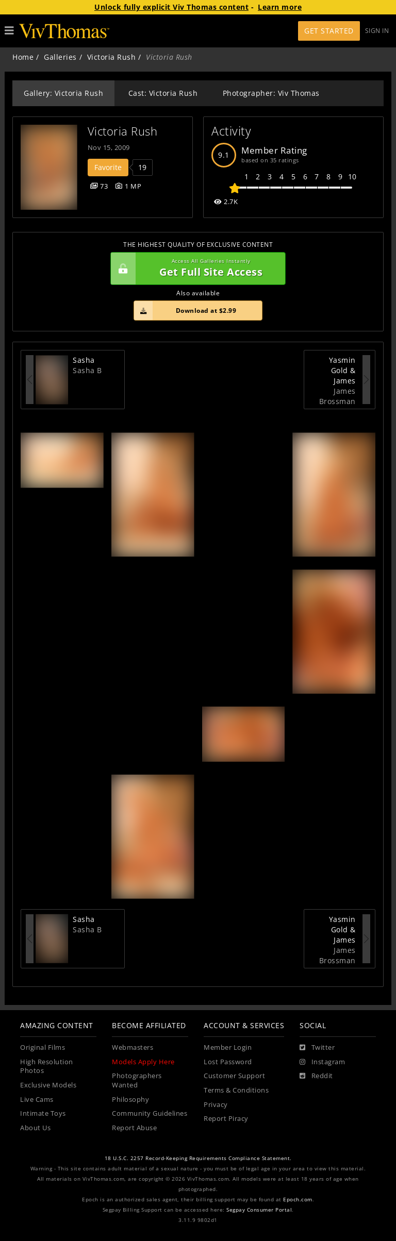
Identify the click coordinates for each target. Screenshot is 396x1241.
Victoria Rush (111, 57)
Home (23, 57)
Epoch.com (297, 1199)
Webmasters (132, 1047)
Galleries (60, 57)
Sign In (377, 30)
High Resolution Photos (46, 1067)
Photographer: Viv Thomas (271, 93)
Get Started (329, 31)
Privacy (216, 1104)
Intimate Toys (43, 1113)
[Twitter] (317, 1047)
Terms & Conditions (236, 1090)
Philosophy (130, 1099)
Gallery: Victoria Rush (63, 93)
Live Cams (37, 1099)
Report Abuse (134, 1127)
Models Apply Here (143, 1062)
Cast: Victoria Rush (163, 93)
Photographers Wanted (137, 1080)
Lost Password (228, 1062)
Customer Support (234, 1075)
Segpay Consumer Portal (259, 1209)
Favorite (108, 167)
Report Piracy (226, 1118)
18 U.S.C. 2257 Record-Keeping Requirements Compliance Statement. (198, 1158)
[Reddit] (316, 1076)
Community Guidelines (149, 1113)
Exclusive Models (48, 1085)
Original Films (42, 1047)
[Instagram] (322, 1062)
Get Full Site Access (195, 268)
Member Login (228, 1047)
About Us (35, 1127)
